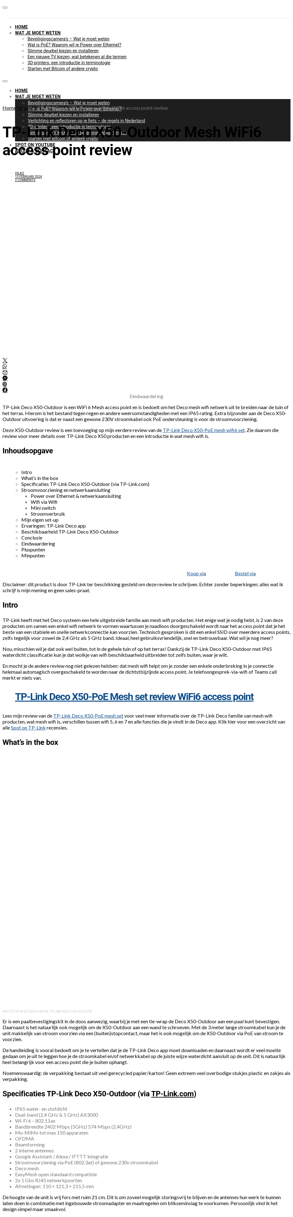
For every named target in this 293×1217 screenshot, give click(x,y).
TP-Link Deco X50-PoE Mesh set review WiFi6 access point (134, 697)
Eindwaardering (38, 543)
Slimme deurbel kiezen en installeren (63, 50)
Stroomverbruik (48, 514)
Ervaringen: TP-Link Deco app (53, 526)
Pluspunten (33, 549)
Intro (26, 472)
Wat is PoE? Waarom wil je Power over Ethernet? (74, 44)
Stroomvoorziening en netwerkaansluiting (66, 490)
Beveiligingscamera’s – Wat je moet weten (69, 38)
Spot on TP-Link (28, 727)
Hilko (19, 173)
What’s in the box (39, 478)
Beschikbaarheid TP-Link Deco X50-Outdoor (70, 532)
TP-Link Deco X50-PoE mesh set (88, 716)
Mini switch (43, 508)
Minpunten (33, 555)
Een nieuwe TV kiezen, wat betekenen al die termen (77, 56)
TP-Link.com (172, 1093)
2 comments (25, 180)
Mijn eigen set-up (40, 520)
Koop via (196, 573)
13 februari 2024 (28, 176)
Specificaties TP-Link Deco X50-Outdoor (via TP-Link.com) (85, 484)
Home (21, 26)
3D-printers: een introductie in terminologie (69, 62)
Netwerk (26, 108)
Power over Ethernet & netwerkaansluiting (76, 496)
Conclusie (31, 537)
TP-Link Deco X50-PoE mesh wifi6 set (204, 430)
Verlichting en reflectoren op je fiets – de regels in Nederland (86, 120)
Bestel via (245, 573)
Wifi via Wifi (44, 502)
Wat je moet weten (38, 32)
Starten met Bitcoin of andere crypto (63, 68)
